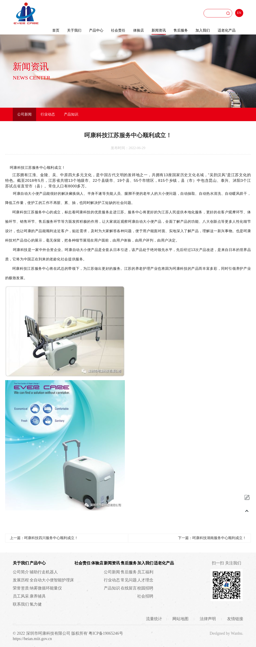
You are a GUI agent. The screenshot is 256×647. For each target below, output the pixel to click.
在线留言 (129, 588)
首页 (55, 30)
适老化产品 (227, 30)
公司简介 (21, 572)
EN (239, 13)
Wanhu (236, 633)
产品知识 (71, 114)
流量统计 (154, 619)
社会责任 (118, 30)
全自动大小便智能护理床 (52, 580)
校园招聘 (145, 588)
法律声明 (208, 619)
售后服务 (181, 30)
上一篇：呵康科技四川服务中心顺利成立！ (44, 538)
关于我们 (74, 30)
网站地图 (181, 619)
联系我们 (21, 604)
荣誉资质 (21, 588)
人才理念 (145, 580)
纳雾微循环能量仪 (46, 588)
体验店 (138, 30)
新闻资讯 (159, 30)
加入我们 (202, 30)
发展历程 (21, 580)
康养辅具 (38, 596)
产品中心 (96, 30)
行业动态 (48, 114)
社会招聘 (145, 596)
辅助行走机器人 (44, 572)
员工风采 (21, 596)
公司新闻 (24, 114)
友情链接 (235, 619)
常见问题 (129, 580)
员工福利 (145, 572)
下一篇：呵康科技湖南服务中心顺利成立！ (212, 538)
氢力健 (36, 604)
